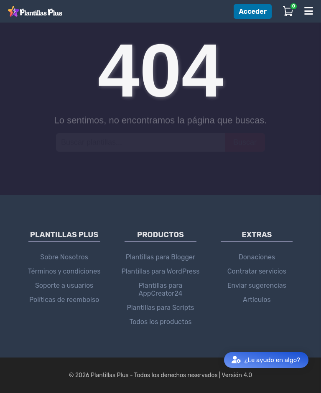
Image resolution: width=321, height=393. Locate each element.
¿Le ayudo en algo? (266, 360)
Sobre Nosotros (64, 257)
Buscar (245, 142)
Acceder (253, 11)
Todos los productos (160, 322)
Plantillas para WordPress (161, 271)
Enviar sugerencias (256, 285)
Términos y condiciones (64, 271)
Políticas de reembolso (64, 300)
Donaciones (257, 257)
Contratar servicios (256, 271)
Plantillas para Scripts (160, 308)
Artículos (257, 300)
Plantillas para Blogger (160, 257)
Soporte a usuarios (64, 285)
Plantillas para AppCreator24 (161, 289)
